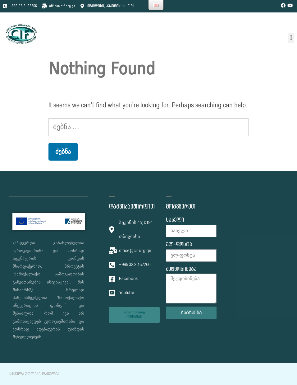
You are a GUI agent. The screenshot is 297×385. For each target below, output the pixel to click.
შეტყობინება (181, 269)
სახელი (175, 220)
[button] (291, 38)
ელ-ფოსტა (179, 244)
